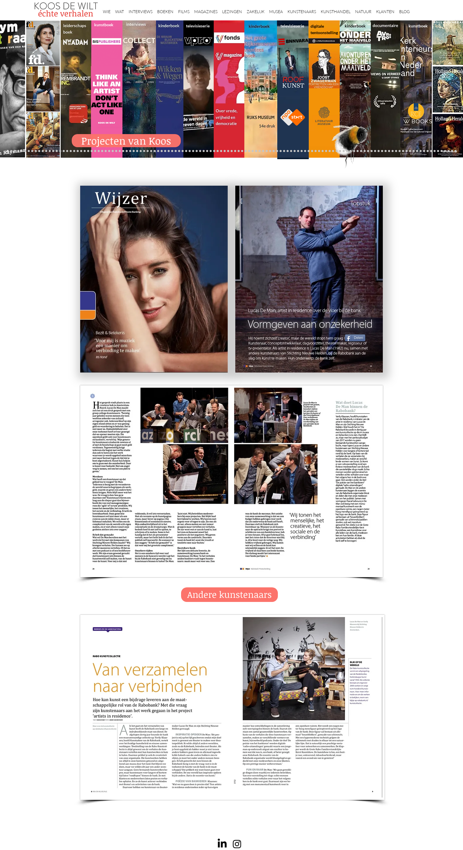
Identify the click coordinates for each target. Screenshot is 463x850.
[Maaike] (326, 151)
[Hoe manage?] (256, 151)
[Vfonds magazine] (29, 151)
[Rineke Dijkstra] (218, 151)
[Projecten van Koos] (126, 140)
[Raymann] (305, 151)
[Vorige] (5, 88)
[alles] (172, 151)
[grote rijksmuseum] (207, 151)
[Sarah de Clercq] (155, 151)
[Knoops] (302, 151)
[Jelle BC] (50, 151)
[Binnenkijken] (120, 151)
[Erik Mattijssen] (127, 151)
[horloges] (291, 151)
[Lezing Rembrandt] (193, 151)
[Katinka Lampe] (417, 151)
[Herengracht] (186, 151)
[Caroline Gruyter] (246, 151)
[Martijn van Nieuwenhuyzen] (123, 151)
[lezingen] (165, 151)
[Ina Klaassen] (253, 151)
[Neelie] (403, 151)
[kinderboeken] (176, 151)
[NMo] (25, 151)
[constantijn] (39, 151)
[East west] (15, 151)
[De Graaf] (18, 151)
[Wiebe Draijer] (295, 151)
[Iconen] (337, 151)
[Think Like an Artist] (151, 151)
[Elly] (183, 151)
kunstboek (103, 24)
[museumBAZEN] (81, 151)
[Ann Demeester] (428, 151)
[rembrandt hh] (445, 151)
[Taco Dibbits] (130, 151)
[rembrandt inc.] (449, 151)
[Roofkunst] (204, 151)
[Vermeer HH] (347, 151)
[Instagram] (237, 843)
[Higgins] (158, 151)
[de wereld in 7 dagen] (249, 151)
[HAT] (400, 151)
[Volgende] (458, 88)
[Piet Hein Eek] (424, 151)
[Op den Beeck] (141, 151)
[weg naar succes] (211, 151)
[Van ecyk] (67, 151)
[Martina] (330, 151)
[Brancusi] (71, 151)
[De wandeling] (99, 151)
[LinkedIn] (222, 843)
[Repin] (46, 151)
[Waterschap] (57, 151)
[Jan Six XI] (438, 151)
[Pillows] (372, 151)
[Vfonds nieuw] (169, 151)
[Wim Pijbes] (281, 151)
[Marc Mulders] (148, 151)
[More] (134, 151)
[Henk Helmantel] (442, 151)
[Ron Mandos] (277, 151)
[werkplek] (435, 151)
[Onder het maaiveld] (225, 151)
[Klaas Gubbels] (274, 151)
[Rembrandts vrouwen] (232, 151)
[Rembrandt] (365, 151)
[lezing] (221, 151)
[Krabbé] (179, 151)
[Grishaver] (389, 151)
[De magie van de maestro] (298, 151)
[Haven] (351, 151)
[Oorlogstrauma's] (316, 151)
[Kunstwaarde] (113, 151)
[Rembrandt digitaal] (393, 151)
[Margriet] (239, 151)
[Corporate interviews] (109, 151)
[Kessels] (43, 151)
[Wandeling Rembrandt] (319, 151)
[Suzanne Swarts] (36, 151)
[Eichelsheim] (32, 151)
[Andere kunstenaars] (229, 594)
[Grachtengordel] (358, 151)
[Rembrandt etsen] (368, 151)
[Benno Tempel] (162, 151)
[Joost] (102, 151)
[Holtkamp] (197, 151)
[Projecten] (8, 151)
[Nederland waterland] (386, 151)
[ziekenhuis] (344, 151)
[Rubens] (106, 151)
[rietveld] (263, 151)
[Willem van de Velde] (407, 151)
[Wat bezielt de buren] (214, 151)
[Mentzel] (414, 151)
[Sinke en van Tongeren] (116, 151)
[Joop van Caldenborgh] (309, 151)
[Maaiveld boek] (144, 151)
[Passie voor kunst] (456, 151)
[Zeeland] (452, 151)
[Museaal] (88, 151)
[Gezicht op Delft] (22, 151)
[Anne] (11, 151)
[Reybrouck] (137, 151)
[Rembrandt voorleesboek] (260, 151)
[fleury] (312, 151)
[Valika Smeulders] (354, 151)
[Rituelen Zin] (396, 151)
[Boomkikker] (333, 151)
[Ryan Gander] (92, 151)
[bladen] (228, 151)
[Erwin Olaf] (78, 151)
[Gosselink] (95, 151)
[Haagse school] (270, 151)
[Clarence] (431, 151)
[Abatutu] (242, 151)
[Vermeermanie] (382, 151)
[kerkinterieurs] (323, 151)
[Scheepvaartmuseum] (200, 151)
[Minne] (64, 151)
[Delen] (355, 337)
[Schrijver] (53, 151)
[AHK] (85, 151)
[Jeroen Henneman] (288, 151)
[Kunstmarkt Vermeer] (375, 151)
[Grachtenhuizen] (267, 151)
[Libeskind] (60, 151)
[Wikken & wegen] (190, 151)
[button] (107, 9)
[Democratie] (74, 151)
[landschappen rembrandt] (235, 151)
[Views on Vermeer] (340, 151)
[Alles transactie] (379, 151)
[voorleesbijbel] (361, 151)
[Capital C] (410, 151)
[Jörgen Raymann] (421, 151)
